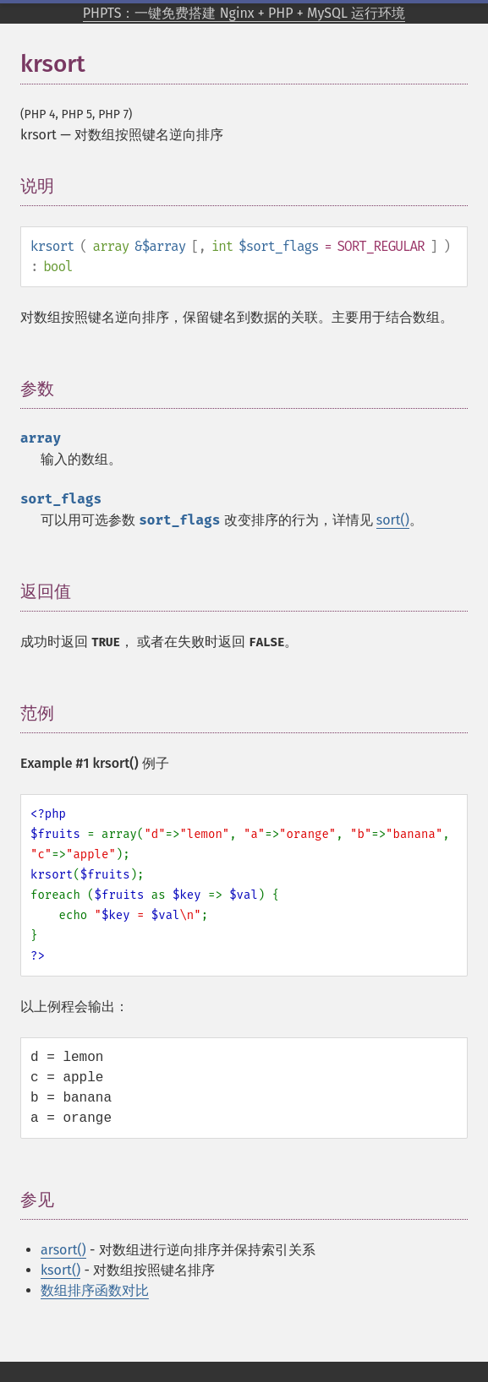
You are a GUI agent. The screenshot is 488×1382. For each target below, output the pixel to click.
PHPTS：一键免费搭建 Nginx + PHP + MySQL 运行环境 (244, 13)
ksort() (60, 1270)
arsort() (63, 1250)
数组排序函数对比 (95, 1290)
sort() (392, 520)
